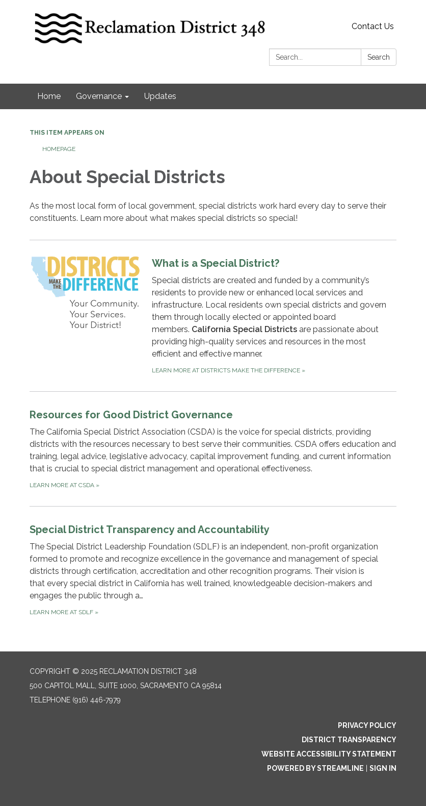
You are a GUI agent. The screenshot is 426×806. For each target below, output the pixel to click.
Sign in (382, 768)
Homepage (58, 149)
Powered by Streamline (315, 768)
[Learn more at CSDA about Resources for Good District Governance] (213, 448)
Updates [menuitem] (160, 96)
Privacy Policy (367, 725)
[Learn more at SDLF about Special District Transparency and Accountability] (213, 569)
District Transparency (349, 740)
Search (378, 57)
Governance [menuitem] (99, 96)
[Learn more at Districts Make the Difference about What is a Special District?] (213, 315)
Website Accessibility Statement (328, 754)
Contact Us (373, 26)
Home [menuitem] (49, 96)
